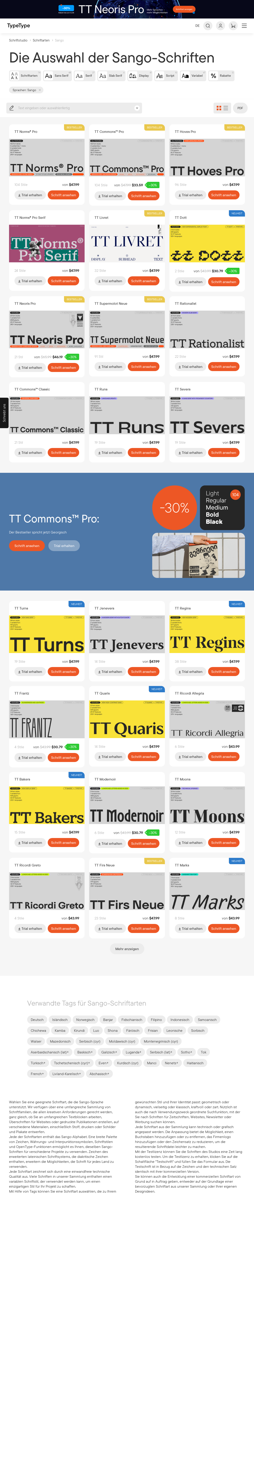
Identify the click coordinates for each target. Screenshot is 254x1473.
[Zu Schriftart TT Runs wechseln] (127, 422)
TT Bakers (22, 785)
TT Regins (183, 614)
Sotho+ (186, 1059)
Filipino (156, 1026)
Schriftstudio (18, 48)
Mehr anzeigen (127, 955)
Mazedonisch (60, 1048)
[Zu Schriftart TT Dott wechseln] (207, 251)
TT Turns (21, 614)
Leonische (174, 1037)
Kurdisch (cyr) (127, 1069)
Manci (151, 1069)
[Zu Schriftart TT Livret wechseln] (127, 251)
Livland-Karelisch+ (66, 1080)
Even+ (104, 1069)
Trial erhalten (30, 202)
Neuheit (237, 220)
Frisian (153, 1037)
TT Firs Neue (105, 870)
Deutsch (37, 1026)
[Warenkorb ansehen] (233, 32)
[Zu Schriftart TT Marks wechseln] (207, 897)
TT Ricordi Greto (27, 870)
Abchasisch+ (99, 1080)
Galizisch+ (109, 1059)
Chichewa (38, 1037)
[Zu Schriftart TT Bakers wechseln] (47, 811)
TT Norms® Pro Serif (29, 224)
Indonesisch (180, 1026)
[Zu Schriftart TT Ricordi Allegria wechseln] (207, 725)
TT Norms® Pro (25, 139)
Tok (203, 1059)
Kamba (60, 1037)
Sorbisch (197, 1037)
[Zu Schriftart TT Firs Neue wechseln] (127, 897)
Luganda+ (133, 1059)
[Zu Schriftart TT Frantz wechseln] (47, 725)
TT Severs (182, 396)
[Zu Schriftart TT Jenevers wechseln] (127, 641)
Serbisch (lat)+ (161, 1059)
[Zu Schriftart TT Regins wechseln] (207, 641)
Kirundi (79, 1037)
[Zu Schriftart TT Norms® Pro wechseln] (47, 165)
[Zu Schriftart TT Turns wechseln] (47, 641)
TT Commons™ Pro (109, 139)
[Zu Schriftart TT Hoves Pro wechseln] (207, 165)
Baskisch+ (85, 1059)
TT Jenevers (104, 614)
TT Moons (182, 785)
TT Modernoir (105, 785)
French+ (37, 1080)
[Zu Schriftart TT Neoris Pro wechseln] (47, 336)
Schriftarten (41, 48)
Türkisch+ (38, 1069)
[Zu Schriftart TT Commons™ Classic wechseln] (47, 422)
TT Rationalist (185, 310)
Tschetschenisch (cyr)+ (72, 1069)
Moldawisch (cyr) (122, 1048)
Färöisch (132, 1037)
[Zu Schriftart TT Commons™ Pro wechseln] (127, 165)
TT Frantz (21, 699)
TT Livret (101, 224)
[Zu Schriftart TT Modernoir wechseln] (127, 811)
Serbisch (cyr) (89, 1048)
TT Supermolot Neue (111, 310)
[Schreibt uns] (4, 413)
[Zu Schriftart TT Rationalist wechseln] (207, 336)
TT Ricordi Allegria (189, 699)
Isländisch (60, 1026)
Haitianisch (195, 1069)
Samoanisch (207, 1026)
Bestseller (74, 134)
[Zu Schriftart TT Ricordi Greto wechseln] (47, 897)
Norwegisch (85, 1026)
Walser (36, 1048)
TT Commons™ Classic (32, 396)
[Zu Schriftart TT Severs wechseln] (207, 422)
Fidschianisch (131, 1026)
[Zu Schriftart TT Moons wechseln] (207, 811)
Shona (113, 1037)
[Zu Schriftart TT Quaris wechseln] (127, 725)
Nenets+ (171, 1069)
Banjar (108, 1026)
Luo (96, 1037)
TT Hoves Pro (185, 139)
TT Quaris (102, 699)
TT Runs (101, 396)
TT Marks (182, 870)
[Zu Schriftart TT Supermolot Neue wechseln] (127, 336)
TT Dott (181, 224)
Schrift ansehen (63, 202)
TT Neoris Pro (25, 310)
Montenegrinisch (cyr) (161, 1048)
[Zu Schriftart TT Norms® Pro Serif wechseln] (47, 251)
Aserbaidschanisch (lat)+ (50, 1059)
